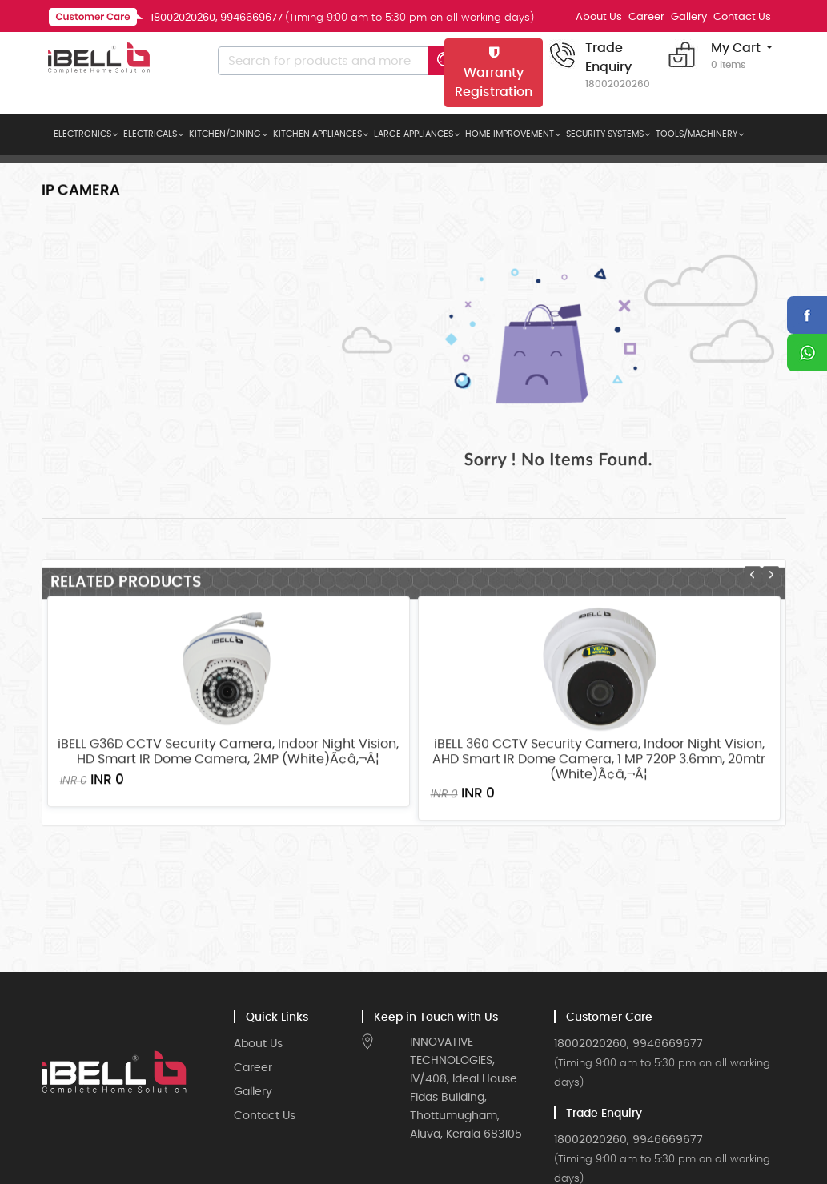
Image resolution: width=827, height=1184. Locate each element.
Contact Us (742, 17)
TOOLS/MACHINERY (696, 134)
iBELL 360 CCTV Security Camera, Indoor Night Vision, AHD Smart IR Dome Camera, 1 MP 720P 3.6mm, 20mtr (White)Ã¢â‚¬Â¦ (598, 839)
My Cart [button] (736, 57)
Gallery (689, 17)
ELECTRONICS (82, 134)
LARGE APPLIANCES (413, 134)
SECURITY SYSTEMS (605, 134)
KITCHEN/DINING (225, 134)
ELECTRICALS (150, 134)
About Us (599, 17)
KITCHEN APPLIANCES (317, 134)
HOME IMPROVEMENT (509, 134)
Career (646, 17)
